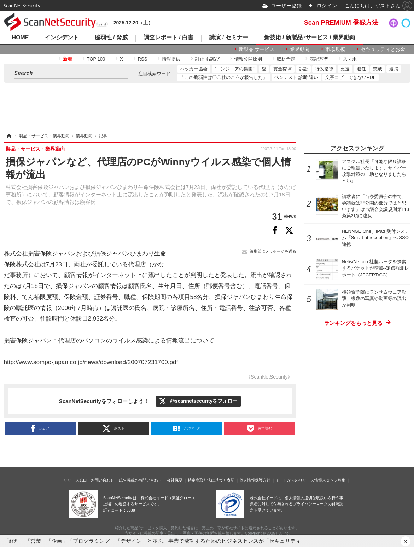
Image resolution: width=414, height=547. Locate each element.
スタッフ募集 (333, 480)
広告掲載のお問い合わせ (140, 480)
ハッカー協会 (194, 68)
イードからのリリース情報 (298, 480)
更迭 (345, 68)
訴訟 (303, 68)
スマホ (350, 59)
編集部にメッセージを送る (273, 251)
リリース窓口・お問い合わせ (89, 480)
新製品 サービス (257, 49)
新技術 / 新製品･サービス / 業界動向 (310, 37)
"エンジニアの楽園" (235, 68)
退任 (361, 68)
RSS (142, 59)
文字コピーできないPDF (350, 77)
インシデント (62, 37)
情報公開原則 (248, 59)
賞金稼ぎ (282, 68)
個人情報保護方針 (254, 480)
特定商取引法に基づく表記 (211, 480)
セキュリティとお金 (383, 49)
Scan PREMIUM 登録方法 (341, 22)
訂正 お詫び (207, 59)
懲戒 (377, 68)
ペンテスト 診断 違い (296, 77)
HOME (20, 37)
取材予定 (286, 59)
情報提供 (171, 59)
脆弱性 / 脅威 (111, 37)
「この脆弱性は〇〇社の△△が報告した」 (223, 77)
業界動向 (300, 49)
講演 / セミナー (228, 37)
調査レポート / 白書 (168, 37)
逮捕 (393, 68)
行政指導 (324, 68)
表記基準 (319, 59)
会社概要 (174, 480)
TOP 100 (96, 59)
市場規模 (335, 49)
